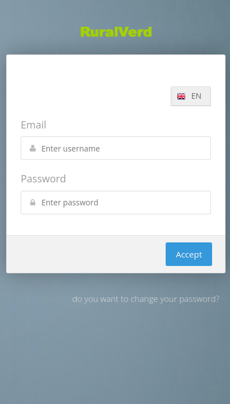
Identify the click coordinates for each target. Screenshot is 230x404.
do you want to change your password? (145, 298)
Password (43, 178)
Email (33, 124)
